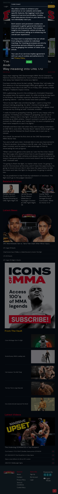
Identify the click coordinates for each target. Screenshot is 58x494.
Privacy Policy (19, 58)
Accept (29, 62)
